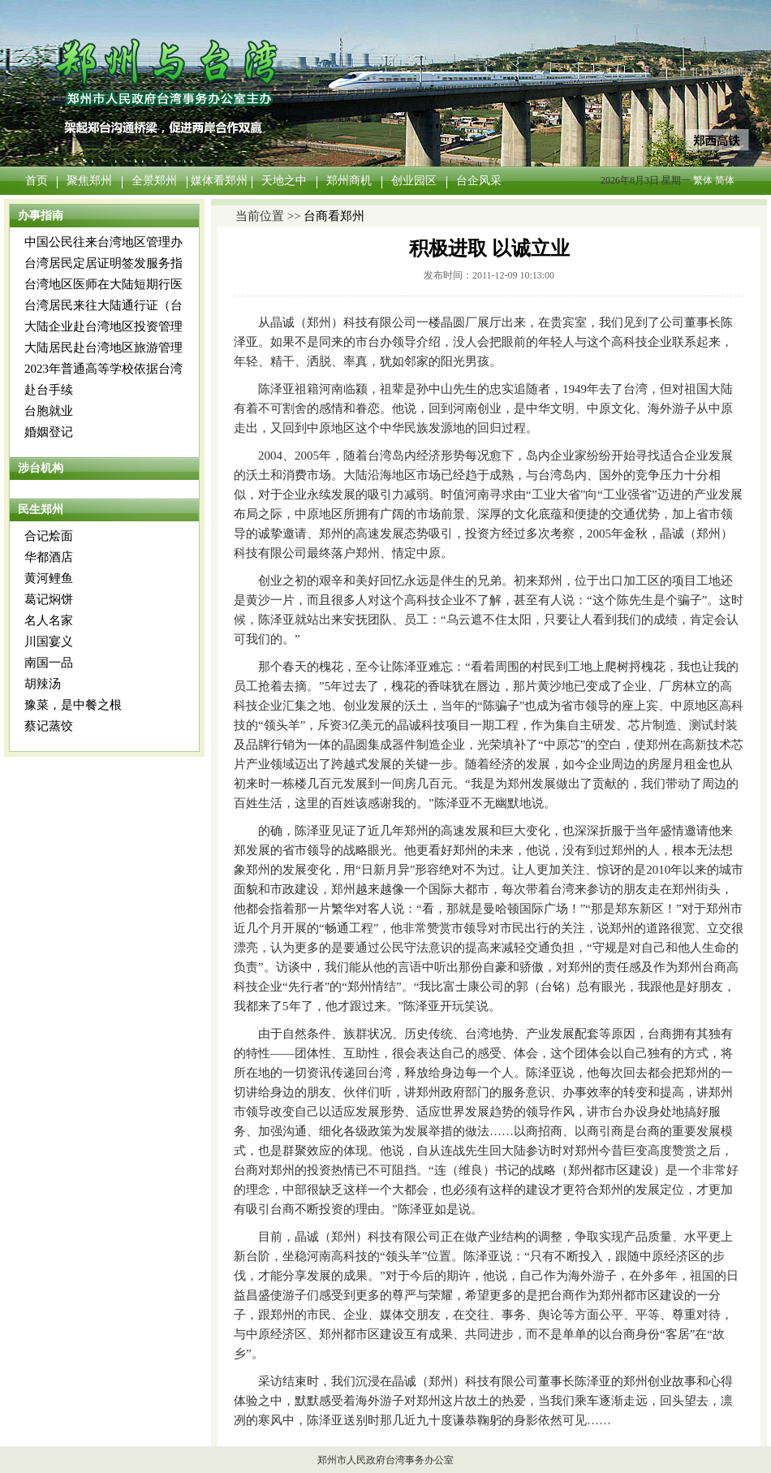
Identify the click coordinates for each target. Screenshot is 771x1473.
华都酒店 (48, 557)
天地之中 (284, 181)
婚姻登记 (48, 431)
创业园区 (414, 181)
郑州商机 (349, 181)
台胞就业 (48, 410)
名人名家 (48, 620)
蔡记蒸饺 (48, 725)
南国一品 (48, 662)
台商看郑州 (334, 216)
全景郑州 (154, 181)
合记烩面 (48, 535)
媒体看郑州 (219, 181)
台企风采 (479, 181)
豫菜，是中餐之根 (73, 704)
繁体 (703, 180)
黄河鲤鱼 (48, 578)
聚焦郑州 (89, 181)
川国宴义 (48, 641)
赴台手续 (48, 389)
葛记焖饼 (48, 599)
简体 (724, 180)
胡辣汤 (42, 683)
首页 (36, 181)
